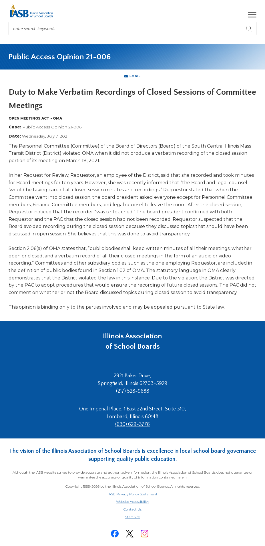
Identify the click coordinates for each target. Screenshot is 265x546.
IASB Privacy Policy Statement (133, 494)
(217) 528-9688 (132, 391)
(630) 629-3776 (132, 424)
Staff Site (139, 517)
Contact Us (132, 509)
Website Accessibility (132, 501)
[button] (252, 14)
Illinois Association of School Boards (132, 341)
